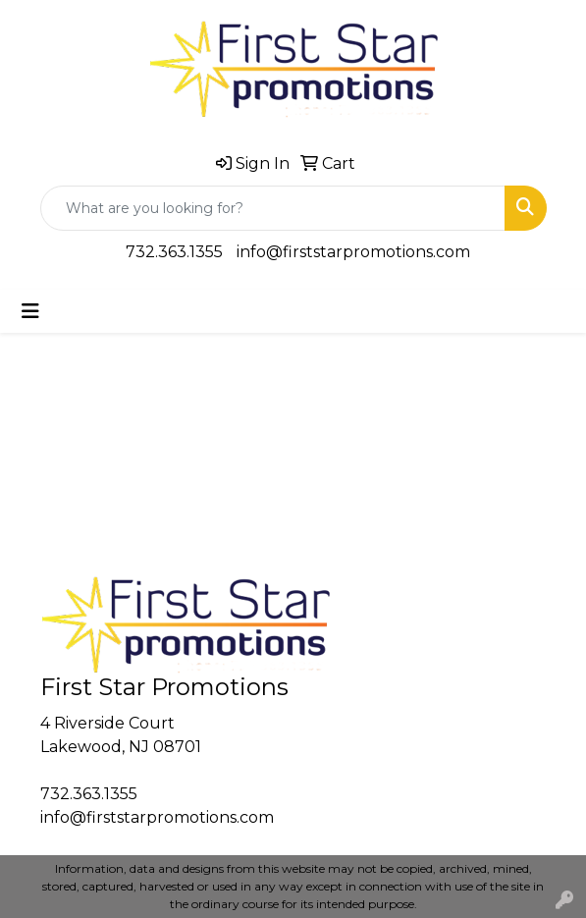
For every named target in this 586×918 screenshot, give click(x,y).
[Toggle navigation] (30, 311)
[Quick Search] (273, 208)
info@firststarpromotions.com (353, 252)
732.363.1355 (174, 252)
